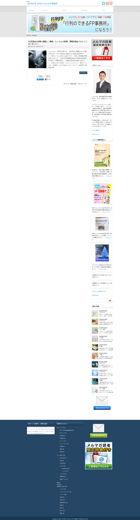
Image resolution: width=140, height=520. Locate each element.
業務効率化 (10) (63, 502)
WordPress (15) (65, 468)
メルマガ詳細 (95, 130)
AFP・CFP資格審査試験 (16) (67, 430)
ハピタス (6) (63, 489)
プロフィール (95, 134)
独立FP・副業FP (45, 8)
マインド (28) (63, 494)
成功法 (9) (62, 500)
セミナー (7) (63, 441)
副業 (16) (62, 497)
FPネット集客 (84, 8)
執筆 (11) (62, 451)
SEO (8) (62, 460)
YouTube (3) (63, 463)
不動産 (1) (62, 446)
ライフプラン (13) (64, 443)
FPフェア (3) (63, 433)
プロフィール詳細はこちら (99, 291)
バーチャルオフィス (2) (65, 491)
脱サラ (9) (62, 510)
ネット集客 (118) (61, 455)
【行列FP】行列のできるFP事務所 (42, 4)
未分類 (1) (59, 484)
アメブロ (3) (65, 471)
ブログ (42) (62, 466)
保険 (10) (62, 449)
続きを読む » (83, 72)
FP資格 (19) (63, 438)
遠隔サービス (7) (64, 479)
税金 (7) (62, 505)
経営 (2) (62, 508)
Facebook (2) (63, 458)
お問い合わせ (95, 295)
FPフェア (80, 83)
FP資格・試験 (64, 8)
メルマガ (31, 8)
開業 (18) (62, 513)
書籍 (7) (59, 482)
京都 (75, 83)
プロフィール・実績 (103, 8)
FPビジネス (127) (61, 427)
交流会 (71, 83)
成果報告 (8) (63, 476)
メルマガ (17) (63, 473)
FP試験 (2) (62, 435)
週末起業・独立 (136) (62, 486)
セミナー (68, 83)
